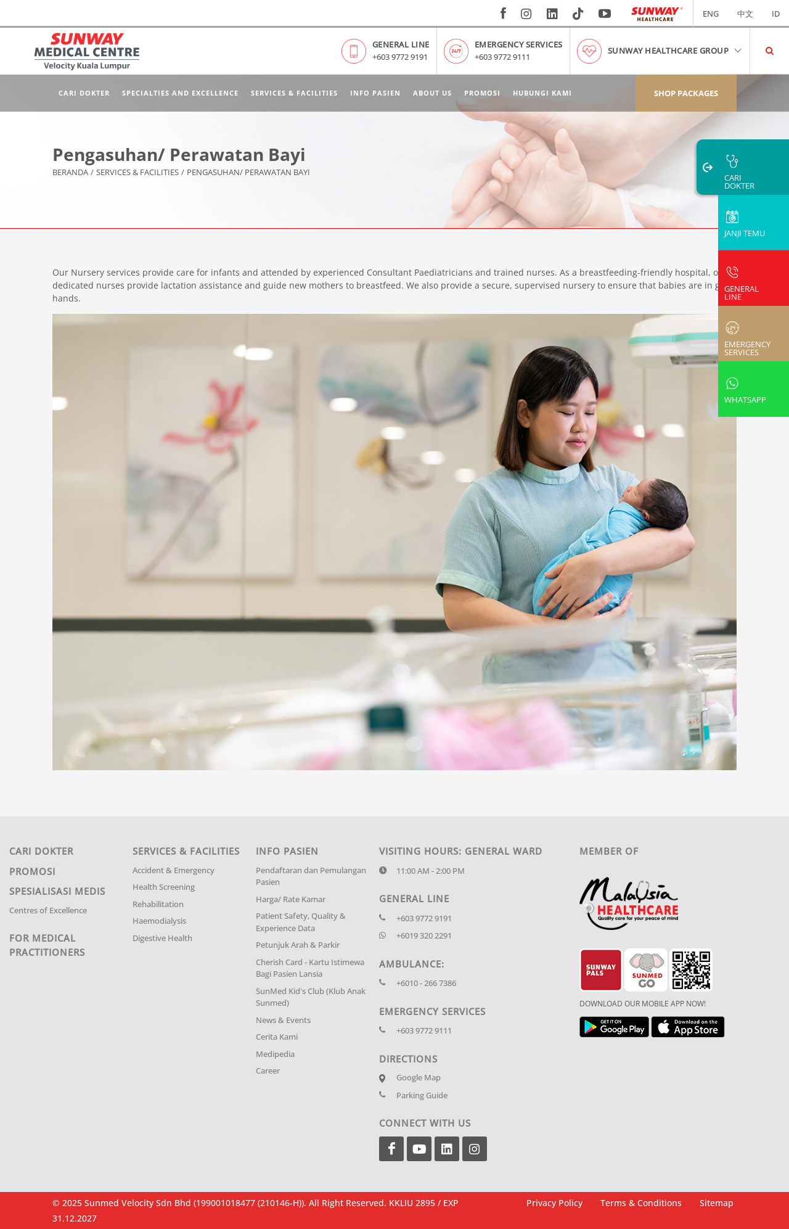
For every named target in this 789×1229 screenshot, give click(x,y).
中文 (745, 13)
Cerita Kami (277, 1036)
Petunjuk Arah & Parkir (298, 944)
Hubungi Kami (542, 92)
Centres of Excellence (48, 910)
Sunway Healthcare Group (675, 50)
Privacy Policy (554, 1203)
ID (776, 13)
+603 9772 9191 (400, 56)
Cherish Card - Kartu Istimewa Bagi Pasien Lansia (310, 968)
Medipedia (275, 1053)
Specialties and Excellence (180, 92)
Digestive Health (162, 937)
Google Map (418, 1077)
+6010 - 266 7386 (426, 983)
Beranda (70, 172)
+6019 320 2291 (424, 935)
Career (268, 1070)
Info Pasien (375, 92)
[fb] (503, 13)
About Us (432, 92)
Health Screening (164, 886)
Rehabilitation (158, 904)
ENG (711, 13)
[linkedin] (552, 13)
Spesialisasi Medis (57, 891)
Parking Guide (422, 1095)
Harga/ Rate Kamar (290, 899)
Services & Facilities (294, 92)
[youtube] (606, 13)
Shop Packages (686, 93)
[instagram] (526, 13)
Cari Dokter (84, 92)
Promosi (482, 92)
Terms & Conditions (641, 1203)
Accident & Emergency (174, 870)
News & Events (283, 1020)
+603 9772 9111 (502, 56)
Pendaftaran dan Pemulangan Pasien (311, 876)
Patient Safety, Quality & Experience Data (301, 922)
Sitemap (717, 1203)
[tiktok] (578, 13)
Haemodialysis (159, 920)
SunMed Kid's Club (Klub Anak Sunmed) (311, 997)
